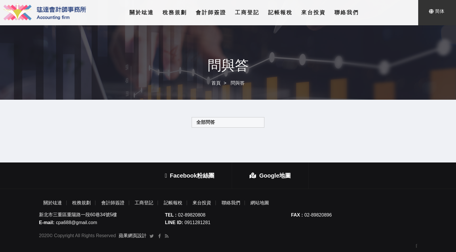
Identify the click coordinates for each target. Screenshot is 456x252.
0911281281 (198, 222)
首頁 (216, 83)
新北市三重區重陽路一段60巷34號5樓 (78, 214)
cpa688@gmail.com (76, 222)
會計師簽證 (211, 12)
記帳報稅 (280, 12)
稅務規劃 (175, 12)
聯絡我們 (346, 12)
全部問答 (205, 122)
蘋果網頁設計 (133, 235)
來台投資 (313, 12)
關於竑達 (141, 12)
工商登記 (247, 12)
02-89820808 (191, 214)
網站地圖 (259, 203)
